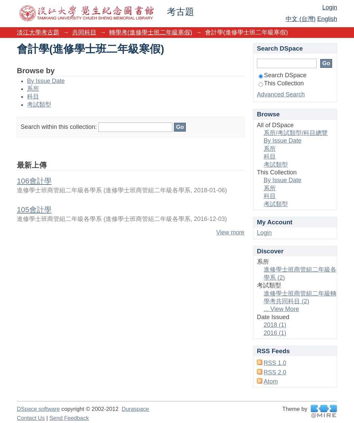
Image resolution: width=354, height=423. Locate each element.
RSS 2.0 (275, 372)
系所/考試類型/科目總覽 (296, 133)
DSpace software (38, 409)
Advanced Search (281, 94)
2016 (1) (275, 333)
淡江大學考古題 (38, 32)
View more (230, 232)
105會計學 (34, 209)
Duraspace (135, 409)
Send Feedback (69, 418)
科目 (33, 96)
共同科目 (84, 32)
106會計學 (34, 181)
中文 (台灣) (301, 19)
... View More (281, 309)
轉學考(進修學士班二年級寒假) (150, 32)
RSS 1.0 (275, 363)
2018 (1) (275, 324)
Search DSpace (282, 75)
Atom (271, 381)
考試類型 (39, 104)
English (327, 19)
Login (329, 7)
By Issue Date (46, 81)
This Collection (281, 83)
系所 (33, 88)
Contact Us (31, 418)
